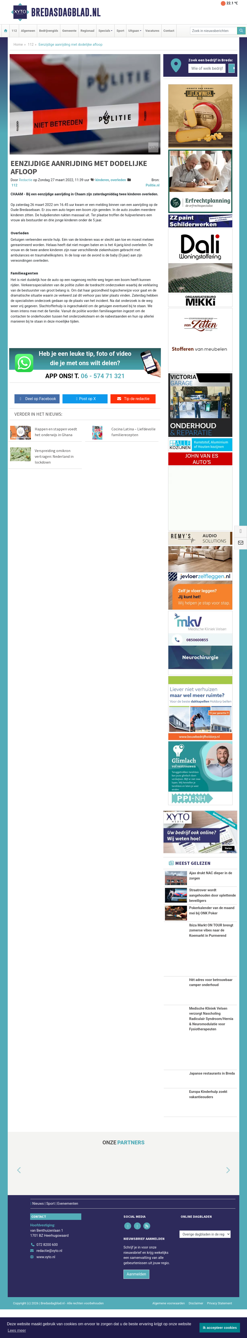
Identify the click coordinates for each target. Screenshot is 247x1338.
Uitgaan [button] (133, 30)
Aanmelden (136, 1302)
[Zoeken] (241, 30)
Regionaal (87, 30)
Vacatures (152, 30)
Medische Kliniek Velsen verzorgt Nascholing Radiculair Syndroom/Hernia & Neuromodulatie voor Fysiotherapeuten (211, 1047)
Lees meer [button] (17, 1330)
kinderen (102, 180)
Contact (169, 30)
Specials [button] (104, 30)
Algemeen (28, 30)
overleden (118, 180)
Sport (120, 30)
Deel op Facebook (37, 398)
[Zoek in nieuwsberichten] (213, 30)
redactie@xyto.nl (49, 1279)
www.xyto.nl (45, 1286)
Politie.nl (152, 185)
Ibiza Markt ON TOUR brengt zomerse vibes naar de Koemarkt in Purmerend (211, 959)
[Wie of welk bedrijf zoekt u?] (207, 68)
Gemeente (69, 30)
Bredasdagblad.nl (66, 12)
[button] (13, 1199)
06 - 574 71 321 (103, 376)
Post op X (85, 398)
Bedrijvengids (48, 30)
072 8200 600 (47, 1273)
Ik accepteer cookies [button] (220, 1328)
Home (18, 45)
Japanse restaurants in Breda (212, 1102)
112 (14, 30)
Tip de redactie (133, 398)
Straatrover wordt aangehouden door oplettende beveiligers (212, 901)
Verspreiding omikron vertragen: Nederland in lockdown (54, 456)
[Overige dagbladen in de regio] (205, 1263)
